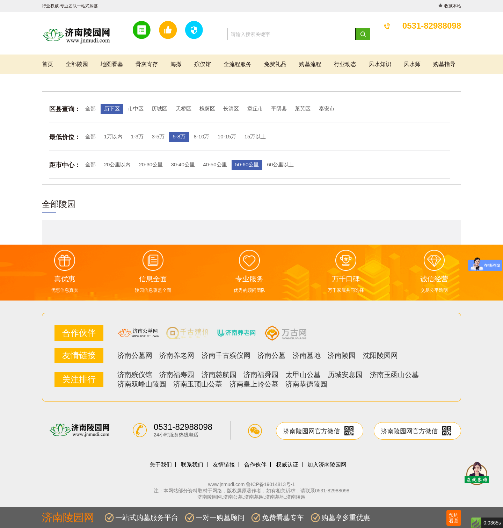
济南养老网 (176, 355)
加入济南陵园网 (327, 464)
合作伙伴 (255, 464)
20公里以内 (117, 164)
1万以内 (113, 136)
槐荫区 (207, 108)
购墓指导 (444, 64)
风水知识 (380, 64)
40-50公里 (215, 164)
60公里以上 (280, 164)
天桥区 (183, 108)
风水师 (412, 64)
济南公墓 (271, 355)
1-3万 (137, 136)
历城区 (159, 108)
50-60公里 (247, 164)
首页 (47, 64)
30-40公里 (183, 164)
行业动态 (345, 64)
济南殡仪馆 (134, 374)
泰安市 (327, 108)
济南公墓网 (134, 355)
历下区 (112, 108)
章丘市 (255, 108)
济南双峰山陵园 (141, 384)
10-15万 (227, 136)
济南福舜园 (260, 374)
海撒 (176, 64)
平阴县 (279, 108)
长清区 (231, 108)
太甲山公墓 (303, 374)
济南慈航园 (219, 374)
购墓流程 (310, 64)
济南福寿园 (176, 374)
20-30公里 (151, 164)
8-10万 (201, 136)
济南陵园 (342, 355)
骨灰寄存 (147, 64)
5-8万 (179, 136)
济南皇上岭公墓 (253, 384)
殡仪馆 (202, 64)
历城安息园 (345, 374)
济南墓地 (307, 355)
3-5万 (158, 136)
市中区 (136, 108)
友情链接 (224, 464)
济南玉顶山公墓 (197, 384)
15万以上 (255, 136)
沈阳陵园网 (380, 355)
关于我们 (161, 464)
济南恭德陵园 (306, 384)
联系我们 (192, 464)
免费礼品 (275, 64)
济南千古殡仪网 (226, 355)
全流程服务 (238, 64)
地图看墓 (112, 64)
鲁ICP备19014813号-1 (270, 484)
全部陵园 (77, 64)
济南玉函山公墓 (394, 374)
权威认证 (287, 464)
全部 (90, 108)
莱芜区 (303, 108)
